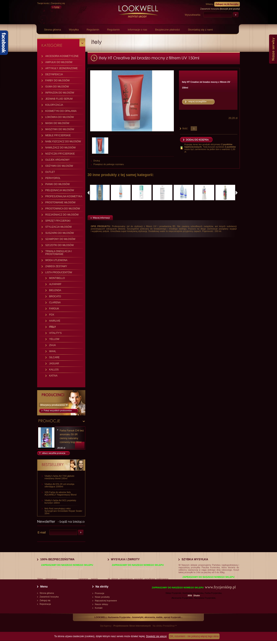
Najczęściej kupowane (106, 600)
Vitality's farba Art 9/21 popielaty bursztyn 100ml (60, 501)
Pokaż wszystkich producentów (58, 410)
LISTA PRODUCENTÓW (58, 272)
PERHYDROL (53, 178)
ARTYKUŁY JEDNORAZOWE (61, 68)
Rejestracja (45, 604)
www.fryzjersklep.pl (67, 568)
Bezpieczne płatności (167, 29)
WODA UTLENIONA (56, 260)
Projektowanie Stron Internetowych (132, 626)
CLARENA (55, 302)
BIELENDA (55, 290)
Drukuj (96, 160)
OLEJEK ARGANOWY (57, 159)
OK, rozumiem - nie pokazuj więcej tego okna (194, 636)
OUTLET (50, 172)
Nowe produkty (102, 597)
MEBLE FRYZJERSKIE (58, 135)
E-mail (42, 532)
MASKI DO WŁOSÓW (57, 123)
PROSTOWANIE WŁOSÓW (60, 202)
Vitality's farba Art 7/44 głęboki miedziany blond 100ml (59, 477)
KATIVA (53, 375)
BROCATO (55, 296)
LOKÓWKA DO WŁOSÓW (59, 117)
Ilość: (185, 128)
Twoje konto (43, 3)
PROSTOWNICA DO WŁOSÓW (62, 208)
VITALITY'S (55, 333)
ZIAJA (52, 345)
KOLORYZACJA (54, 104)
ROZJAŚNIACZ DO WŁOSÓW (62, 214)
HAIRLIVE (54, 320)
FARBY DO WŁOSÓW (57, 80)
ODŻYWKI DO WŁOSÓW (59, 165)
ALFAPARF (55, 284)
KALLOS (54, 369)
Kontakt (98, 608)
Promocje (99, 593)
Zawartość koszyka (49, 596)
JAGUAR (54, 363)
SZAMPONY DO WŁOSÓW (60, 239)
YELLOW (54, 339)
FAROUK (54, 308)
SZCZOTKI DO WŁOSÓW (59, 245)
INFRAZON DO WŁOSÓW (59, 92)
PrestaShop (168, 626)
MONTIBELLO (57, 278)
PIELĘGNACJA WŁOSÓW (59, 190)
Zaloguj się (45, 600)
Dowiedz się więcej (156, 636)
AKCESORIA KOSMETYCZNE (62, 56)
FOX (51, 314)
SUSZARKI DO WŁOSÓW (59, 233)
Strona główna (52, 29)
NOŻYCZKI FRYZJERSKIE (60, 153)
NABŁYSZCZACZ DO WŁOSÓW (63, 141)
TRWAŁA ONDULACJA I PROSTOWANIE (58, 253)
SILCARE (54, 357)
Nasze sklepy (101, 604)
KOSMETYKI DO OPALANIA (61, 111)
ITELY (52, 326)
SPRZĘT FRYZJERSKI (57, 220)
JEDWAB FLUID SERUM (58, 98)
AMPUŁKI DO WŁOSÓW (58, 62)
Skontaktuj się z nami (200, 29)
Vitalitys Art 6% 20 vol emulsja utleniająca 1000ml (59, 485)
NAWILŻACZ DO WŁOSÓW (60, 147)
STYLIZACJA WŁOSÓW (58, 226)
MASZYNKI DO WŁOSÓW (59, 129)
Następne (236, 193)
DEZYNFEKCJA (54, 74)
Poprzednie (88, 193)
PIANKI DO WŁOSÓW (57, 184)
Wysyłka (74, 29)
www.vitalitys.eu (68, 579)
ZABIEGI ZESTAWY (56, 266)
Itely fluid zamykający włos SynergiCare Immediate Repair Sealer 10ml (63, 511)
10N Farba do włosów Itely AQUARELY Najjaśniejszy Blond (60, 493)
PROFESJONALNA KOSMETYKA (63, 196)
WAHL (52, 351)
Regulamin (93, 29)
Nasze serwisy (273, 49)
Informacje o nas (137, 29)
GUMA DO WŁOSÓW (57, 86)
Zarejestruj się (58, 3)
